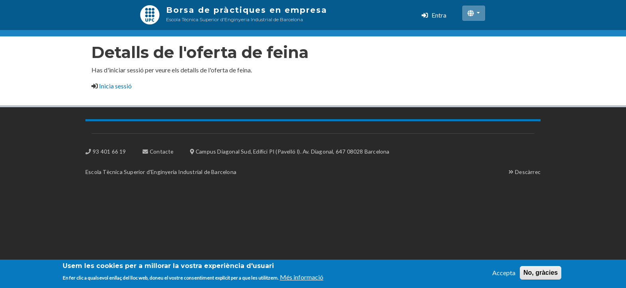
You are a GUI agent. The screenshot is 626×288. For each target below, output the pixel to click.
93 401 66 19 (109, 151)
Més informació (301, 279)
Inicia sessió (115, 86)
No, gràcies (540, 274)
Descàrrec (528, 171)
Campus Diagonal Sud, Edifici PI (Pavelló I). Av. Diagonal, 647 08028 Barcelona (293, 151)
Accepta (503, 274)
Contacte (162, 151)
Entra (439, 15)
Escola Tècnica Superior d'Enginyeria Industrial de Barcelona (160, 171)
